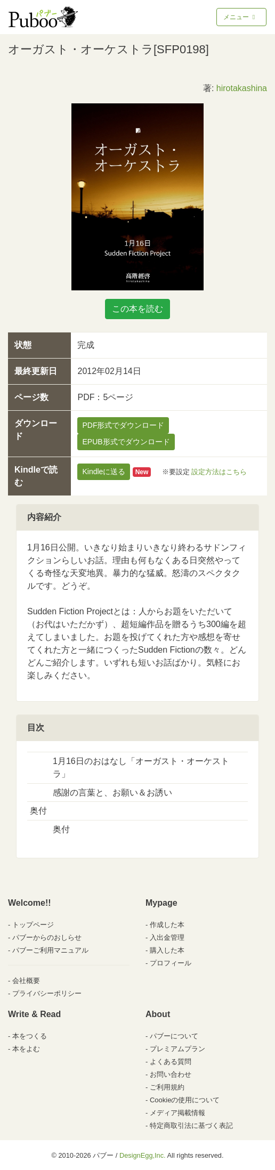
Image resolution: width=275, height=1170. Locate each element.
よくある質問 (170, 1062)
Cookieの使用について (185, 1100)
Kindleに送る (103, 471)
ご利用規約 (167, 1087)
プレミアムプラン (177, 1049)
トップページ (33, 925)
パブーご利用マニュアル (50, 950)
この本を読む (137, 308)
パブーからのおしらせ (47, 937)
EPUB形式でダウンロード (125, 441)
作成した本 (167, 925)
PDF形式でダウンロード (123, 425)
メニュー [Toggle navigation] (240, 17)
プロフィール (170, 963)
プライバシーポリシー (47, 993)
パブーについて (174, 1036)
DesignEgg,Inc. (142, 1155)
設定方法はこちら (219, 472)
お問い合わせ (170, 1074)
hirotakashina (241, 88)
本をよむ (26, 1049)
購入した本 (167, 950)
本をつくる (29, 1036)
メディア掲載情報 (177, 1113)
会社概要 (26, 981)
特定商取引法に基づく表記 (191, 1126)
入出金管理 (167, 937)
